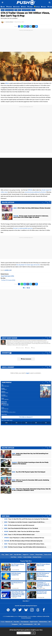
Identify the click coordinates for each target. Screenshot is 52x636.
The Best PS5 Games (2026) (8, 280)
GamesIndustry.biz (28, 624)
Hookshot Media (10, 616)
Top (2, 554)
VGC (20, 624)
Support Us (25, 554)
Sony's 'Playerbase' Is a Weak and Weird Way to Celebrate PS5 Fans (24, 537)
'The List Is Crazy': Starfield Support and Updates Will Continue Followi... (24, 544)
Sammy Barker (9, 22)
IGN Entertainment (23, 616)
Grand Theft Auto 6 (5, 386)
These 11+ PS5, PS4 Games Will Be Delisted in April (19, 534)
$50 (26, 422)
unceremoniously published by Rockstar (35, 192)
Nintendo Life (8, 621)
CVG (35, 624)
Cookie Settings (27, 557)
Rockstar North (4, 396)
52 (9, 483)
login (27, 373)
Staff (11, 554)
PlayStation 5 (4, 389)
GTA (20, 10)
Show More (26, 601)
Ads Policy (13, 557)
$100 (6, 422)
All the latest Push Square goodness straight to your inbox (26, 630)
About (6, 554)
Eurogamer (15, 624)
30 (29, 288)
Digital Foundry (34, 621)
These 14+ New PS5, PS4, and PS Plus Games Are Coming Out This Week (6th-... (27, 519)
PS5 (16, 10)
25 (9, 457)
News (2, 10)
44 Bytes (34, 616)
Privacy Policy (39, 554)
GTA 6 (33, 10)
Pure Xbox (16, 621)
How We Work (17, 554)
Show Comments (26, 359)
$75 (16, 422)
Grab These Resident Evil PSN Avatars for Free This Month (21, 528)
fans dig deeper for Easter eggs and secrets (28, 264)
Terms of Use (47, 554)
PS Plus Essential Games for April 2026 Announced (19, 525)
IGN (50, 621)
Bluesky (27, 347)
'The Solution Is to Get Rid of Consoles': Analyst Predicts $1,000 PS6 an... (24, 522)
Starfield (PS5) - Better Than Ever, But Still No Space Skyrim (22, 531)
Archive (20, 557)
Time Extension (25, 621)
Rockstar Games (9, 10)
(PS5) (7, 276)
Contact (32, 554)
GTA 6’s (30, 190)
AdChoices (39, 616)
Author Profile (20, 347)
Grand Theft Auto (26, 10)
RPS (39, 624)
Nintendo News (43, 621)
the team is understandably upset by (22, 228)
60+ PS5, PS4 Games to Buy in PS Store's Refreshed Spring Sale (23, 541)
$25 (36, 422)
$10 (46, 422)
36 (9, 466)
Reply (33, 347)
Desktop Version (37, 557)
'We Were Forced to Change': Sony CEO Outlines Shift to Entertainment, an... (25, 547)
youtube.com (8, 270)
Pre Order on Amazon (26, 417)
